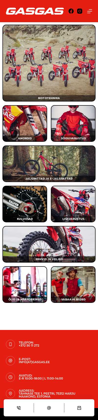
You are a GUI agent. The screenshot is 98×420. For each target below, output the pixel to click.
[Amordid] (25, 123)
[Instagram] (79, 11)
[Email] (49, 408)
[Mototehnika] (49, 63)
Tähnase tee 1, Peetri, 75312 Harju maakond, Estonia (47, 395)
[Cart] (79, 408)
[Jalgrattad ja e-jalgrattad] (49, 164)
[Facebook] (71, 11)
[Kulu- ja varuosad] (25, 204)
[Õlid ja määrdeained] (25, 284)
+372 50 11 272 (29, 345)
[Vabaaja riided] (73, 284)
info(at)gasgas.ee (34, 362)
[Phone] (18, 408)
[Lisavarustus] (73, 204)
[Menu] (89, 11)
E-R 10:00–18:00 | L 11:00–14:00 (41, 378)
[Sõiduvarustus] (73, 123)
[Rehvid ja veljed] (49, 244)
